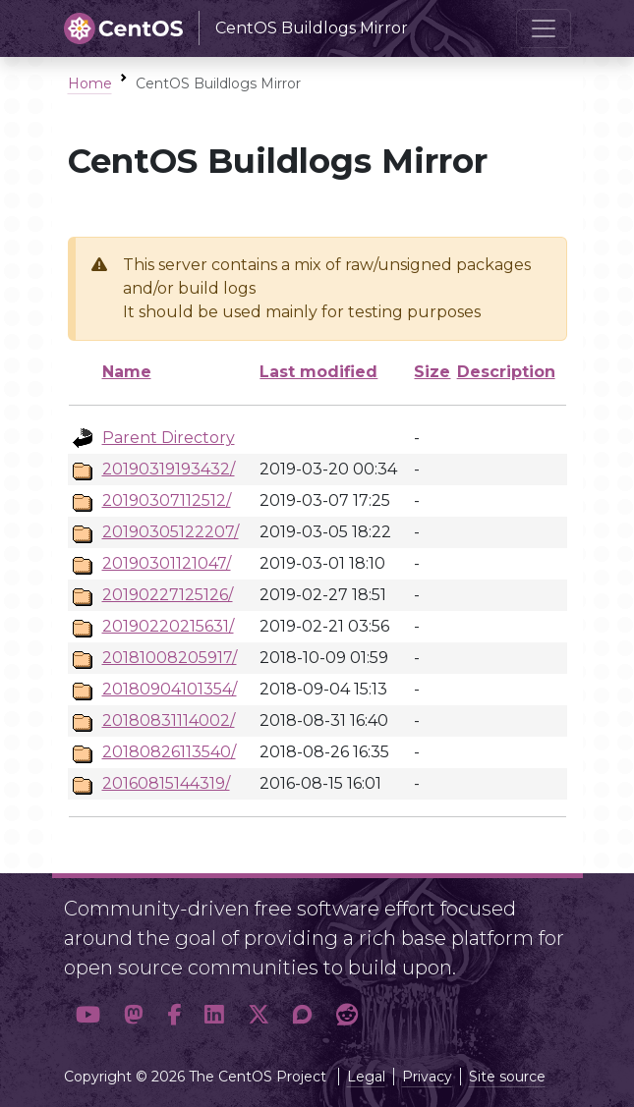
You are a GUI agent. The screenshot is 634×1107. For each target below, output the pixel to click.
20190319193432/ (168, 469)
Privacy (427, 1076)
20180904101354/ (169, 689)
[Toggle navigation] (543, 28)
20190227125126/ (167, 594)
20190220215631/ (168, 626)
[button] (88, 1014)
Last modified (318, 371)
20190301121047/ (166, 563)
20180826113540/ (169, 752)
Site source (507, 1076)
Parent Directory (168, 437)
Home (90, 83)
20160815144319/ (166, 783)
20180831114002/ (168, 720)
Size (432, 371)
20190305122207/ (170, 532)
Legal (366, 1076)
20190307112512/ (166, 500)
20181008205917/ (169, 657)
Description (506, 371)
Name (126, 371)
